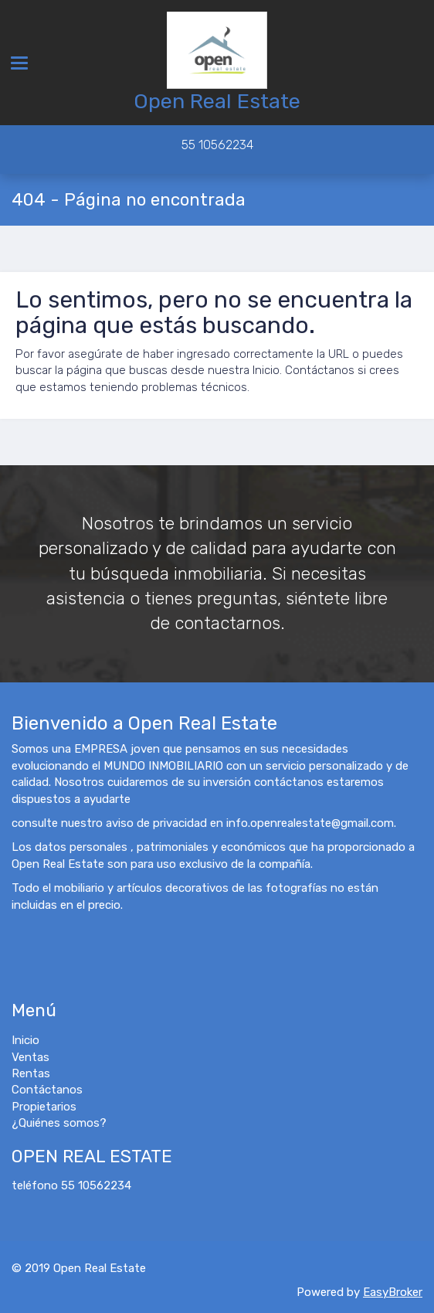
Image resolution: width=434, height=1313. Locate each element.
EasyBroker (392, 1292)
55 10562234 (217, 145)
